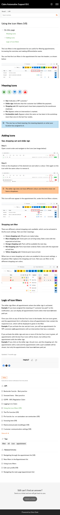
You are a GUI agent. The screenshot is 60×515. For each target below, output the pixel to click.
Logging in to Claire (10, 404)
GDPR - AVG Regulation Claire (14, 399)
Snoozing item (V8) (10, 420)
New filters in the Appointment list (16, 459)
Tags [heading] (6, 439)
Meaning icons (11, 34)
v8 (8, 443)
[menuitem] (51, 4)
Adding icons (10, 38)
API (9, 11)
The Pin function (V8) (11, 412)
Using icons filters (10, 463)
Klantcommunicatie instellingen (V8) (16, 425)
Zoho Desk (34, 512)
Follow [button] (4, 377)
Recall (3, 11)
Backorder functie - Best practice (15, 391)
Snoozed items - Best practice (14, 395)
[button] (51, 4)
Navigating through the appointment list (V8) (19, 455)
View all (5, 433)
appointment (21, 443)
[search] (30, 15)
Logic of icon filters (12, 42)
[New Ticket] (30, 499)
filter (4, 443)
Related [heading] (10, 450)
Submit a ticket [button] (30, 499)
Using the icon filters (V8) (13, 408)
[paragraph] (30, 199)
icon (13, 443)
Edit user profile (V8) (11, 468)
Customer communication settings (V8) (17, 429)
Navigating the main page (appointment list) (19, 472)
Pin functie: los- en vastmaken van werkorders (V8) (22, 416)
